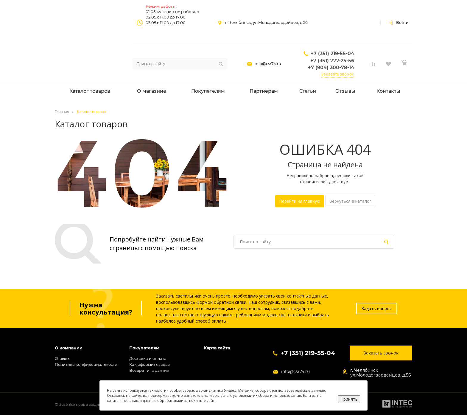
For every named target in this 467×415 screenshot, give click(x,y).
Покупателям (144, 348)
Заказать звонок (337, 74)
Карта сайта (217, 348)
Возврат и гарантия (149, 370)
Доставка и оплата (147, 358)
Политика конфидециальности (86, 364)
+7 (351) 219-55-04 (332, 53)
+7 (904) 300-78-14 (331, 67)
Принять (349, 399)
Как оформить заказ (149, 364)
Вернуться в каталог (350, 201)
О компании (68, 348)
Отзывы (62, 358)
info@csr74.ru (268, 63)
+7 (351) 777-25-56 (332, 61)
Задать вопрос (377, 308)
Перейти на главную (299, 201)
